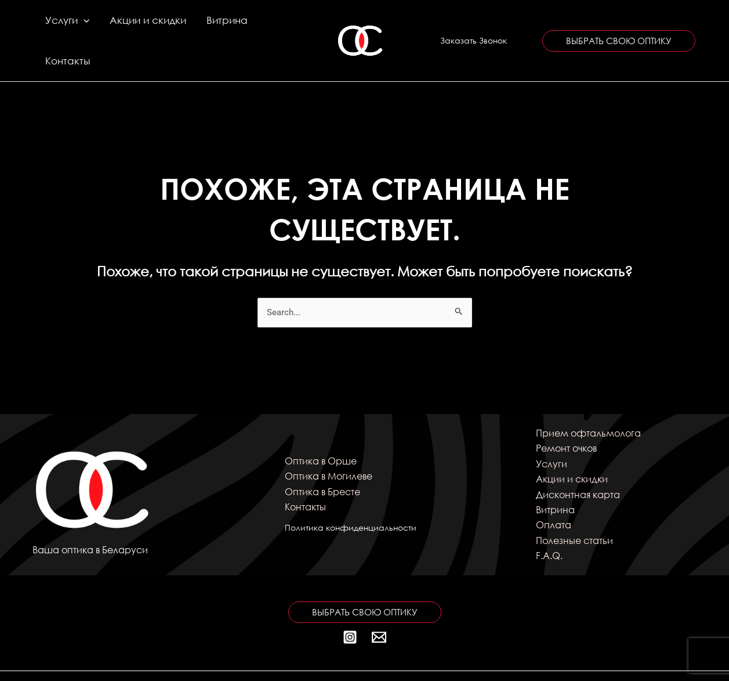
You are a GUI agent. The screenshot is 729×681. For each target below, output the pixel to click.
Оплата (553, 494)
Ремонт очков (566, 418)
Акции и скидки (138, 25)
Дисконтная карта (578, 463)
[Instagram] (350, 606)
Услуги (66, 25)
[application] (82, 25)
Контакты (263, 25)
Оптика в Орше (321, 430)
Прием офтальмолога (588, 403)
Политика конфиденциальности (350, 497)
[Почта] (379, 606)
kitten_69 (578, 660)
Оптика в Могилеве (328, 445)
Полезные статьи (574, 510)
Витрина (208, 25)
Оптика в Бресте (322, 461)
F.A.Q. (549, 525)
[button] (473, 25)
